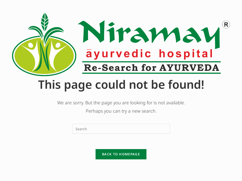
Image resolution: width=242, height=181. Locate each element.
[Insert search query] (121, 129)
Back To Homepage (121, 154)
